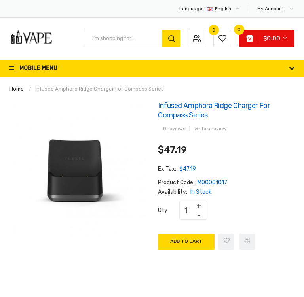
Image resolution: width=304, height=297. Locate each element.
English (209, 8)
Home (17, 89)
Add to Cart (186, 241)
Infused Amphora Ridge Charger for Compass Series (99, 89)
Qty (162, 210)
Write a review (210, 128)
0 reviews (174, 128)
